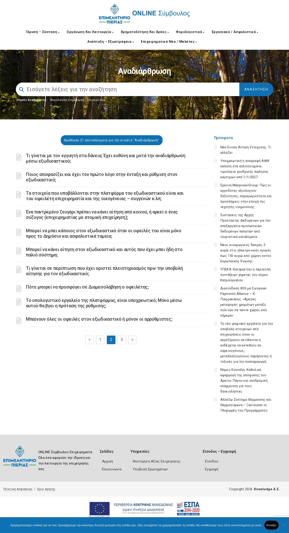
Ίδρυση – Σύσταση (42, 32)
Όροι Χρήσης (46, 489)
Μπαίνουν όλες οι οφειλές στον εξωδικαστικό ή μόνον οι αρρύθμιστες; (99, 319)
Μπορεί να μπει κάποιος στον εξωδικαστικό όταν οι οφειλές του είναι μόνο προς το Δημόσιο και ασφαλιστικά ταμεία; (103, 233)
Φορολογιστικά (190, 32)
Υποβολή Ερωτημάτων (150, 469)
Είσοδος (211, 461)
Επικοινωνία (111, 469)
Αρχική (107, 461)
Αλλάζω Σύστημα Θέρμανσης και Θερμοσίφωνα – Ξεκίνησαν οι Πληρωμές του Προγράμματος (245, 405)
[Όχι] (283, 527)
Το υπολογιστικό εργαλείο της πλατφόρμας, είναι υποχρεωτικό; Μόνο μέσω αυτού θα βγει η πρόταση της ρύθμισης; (104, 303)
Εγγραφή (211, 469)
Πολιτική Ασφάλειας (17, 489)
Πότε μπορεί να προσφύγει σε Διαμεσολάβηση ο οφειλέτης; (87, 287)
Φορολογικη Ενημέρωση (67, 100)
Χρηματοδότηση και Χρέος (145, 32)
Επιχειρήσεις (96, 100)
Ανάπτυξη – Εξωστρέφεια (110, 42)
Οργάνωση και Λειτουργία (90, 32)
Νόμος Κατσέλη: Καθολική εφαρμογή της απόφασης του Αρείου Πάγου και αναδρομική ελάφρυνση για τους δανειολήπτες (244, 380)
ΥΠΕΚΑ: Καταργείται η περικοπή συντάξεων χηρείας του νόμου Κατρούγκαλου (245, 274)
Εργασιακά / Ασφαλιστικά (235, 32)
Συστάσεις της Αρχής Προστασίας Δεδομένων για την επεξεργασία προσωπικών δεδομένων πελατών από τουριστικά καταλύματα (245, 226)
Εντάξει (272, 525)
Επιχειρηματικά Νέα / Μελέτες (169, 42)
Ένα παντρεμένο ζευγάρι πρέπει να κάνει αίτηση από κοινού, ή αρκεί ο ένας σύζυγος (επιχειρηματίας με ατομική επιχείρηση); (102, 214)
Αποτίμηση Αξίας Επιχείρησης (156, 461)
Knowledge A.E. (267, 489)
